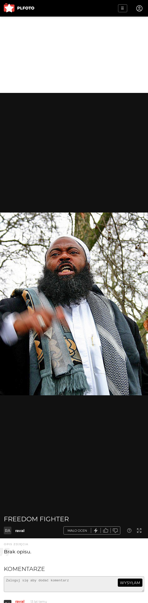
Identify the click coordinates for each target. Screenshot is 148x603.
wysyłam (130, 582)
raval (20, 530)
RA (7, 530)
